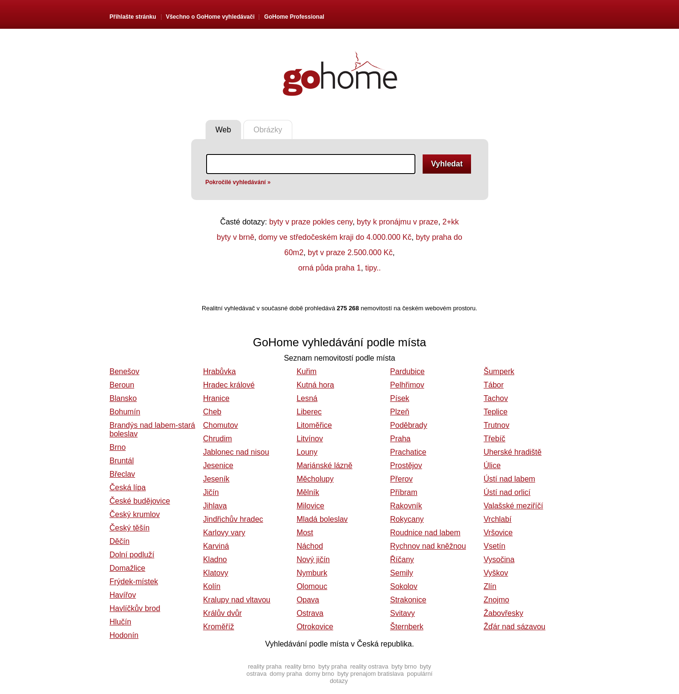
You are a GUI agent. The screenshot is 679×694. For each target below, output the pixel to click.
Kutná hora (315, 385)
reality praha (264, 666)
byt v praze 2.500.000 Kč (350, 252)
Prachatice (408, 452)
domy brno (319, 673)
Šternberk (406, 627)
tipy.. (373, 268)
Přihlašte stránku (133, 16)
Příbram (403, 492)
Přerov (401, 479)
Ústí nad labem (509, 479)
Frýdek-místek (134, 581)
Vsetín (494, 546)
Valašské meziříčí (513, 506)
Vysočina (498, 559)
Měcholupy (315, 479)
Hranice (216, 398)
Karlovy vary (224, 533)
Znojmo (496, 600)
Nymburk (312, 573)
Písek (399, 398)
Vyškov (495, 573)
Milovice (310, 506)
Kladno (215, 559)
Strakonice (408, 600)
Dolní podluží (132, 555)
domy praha (286, 673)
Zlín (489, 586)
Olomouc (312, 586)
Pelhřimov (407, 385)
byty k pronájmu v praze (397, 222)
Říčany (402, 559)
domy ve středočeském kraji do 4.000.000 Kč (335, 237)
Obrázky (267, 130)
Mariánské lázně (325, 465)
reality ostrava (369, 666)
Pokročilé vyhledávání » (238, 182)
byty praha (332, 666)
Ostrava (310, 613)
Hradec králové (229, 385)
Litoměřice (314, 425)
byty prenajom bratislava (370, 673)
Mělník (308, 492)
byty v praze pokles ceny (311, 222)
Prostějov (406, 465)
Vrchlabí (497, 519)
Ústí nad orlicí (506, 492)
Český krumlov (135, 514)
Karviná (216, 546)
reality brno (300, 666)
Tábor (493, 385)
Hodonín (124, 635)
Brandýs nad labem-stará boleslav (153, 429)
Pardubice (407, 371)
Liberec (309, 412)
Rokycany (407, 519)
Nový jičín (313, 559)
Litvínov (310, 439)
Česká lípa (128, 487)
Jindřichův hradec (233, 519)
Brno (118, 447)
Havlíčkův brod (135, 608)
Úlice (492, 465)
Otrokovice (315, 627)
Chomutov (220, 425)
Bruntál (122, 461)
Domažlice (128, 568)
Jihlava (215, 506)
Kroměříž (218, 627)
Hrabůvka (219, 371)
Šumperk (498, 371)
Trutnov (496, 425)
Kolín (211, 586)
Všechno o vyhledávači (210, 16)
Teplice (495, 412)
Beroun (122, 385)
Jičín (211, 492)
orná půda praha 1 (329, 268)
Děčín (120, 541)
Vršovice (498, 533)
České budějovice (140, 501)
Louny (307, 452)
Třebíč (494, 439)
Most (305, 533)
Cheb (212, 412)
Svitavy (402, 613)
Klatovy (215, 573)
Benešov (124, 371)
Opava (308, 600)
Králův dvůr (222, 613)
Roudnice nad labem (425, 533)
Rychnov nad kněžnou (428, 546)
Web (223, 130)
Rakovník (406, 506)
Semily (401, 573)
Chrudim (217, 439)
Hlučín (120, 622)
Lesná (307, 398)
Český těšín (130, 528)
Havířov (123, 595)
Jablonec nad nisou (236, 452)
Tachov (495, 398)
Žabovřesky (503, 613)
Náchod (310, 546)
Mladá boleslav (322, 519)
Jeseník (216, 479)
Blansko (123, 398)
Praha (400, 439)
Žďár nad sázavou (514, 627)
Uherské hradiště (512, 452)
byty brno (404, 666)
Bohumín (125, 412)
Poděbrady (408, 425)
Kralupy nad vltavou (237, 600)
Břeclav (122, 474)
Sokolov (403, 586)
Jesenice (218, 465)
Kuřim (307, 371)
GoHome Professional (294, 16)
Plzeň (399, 412)
